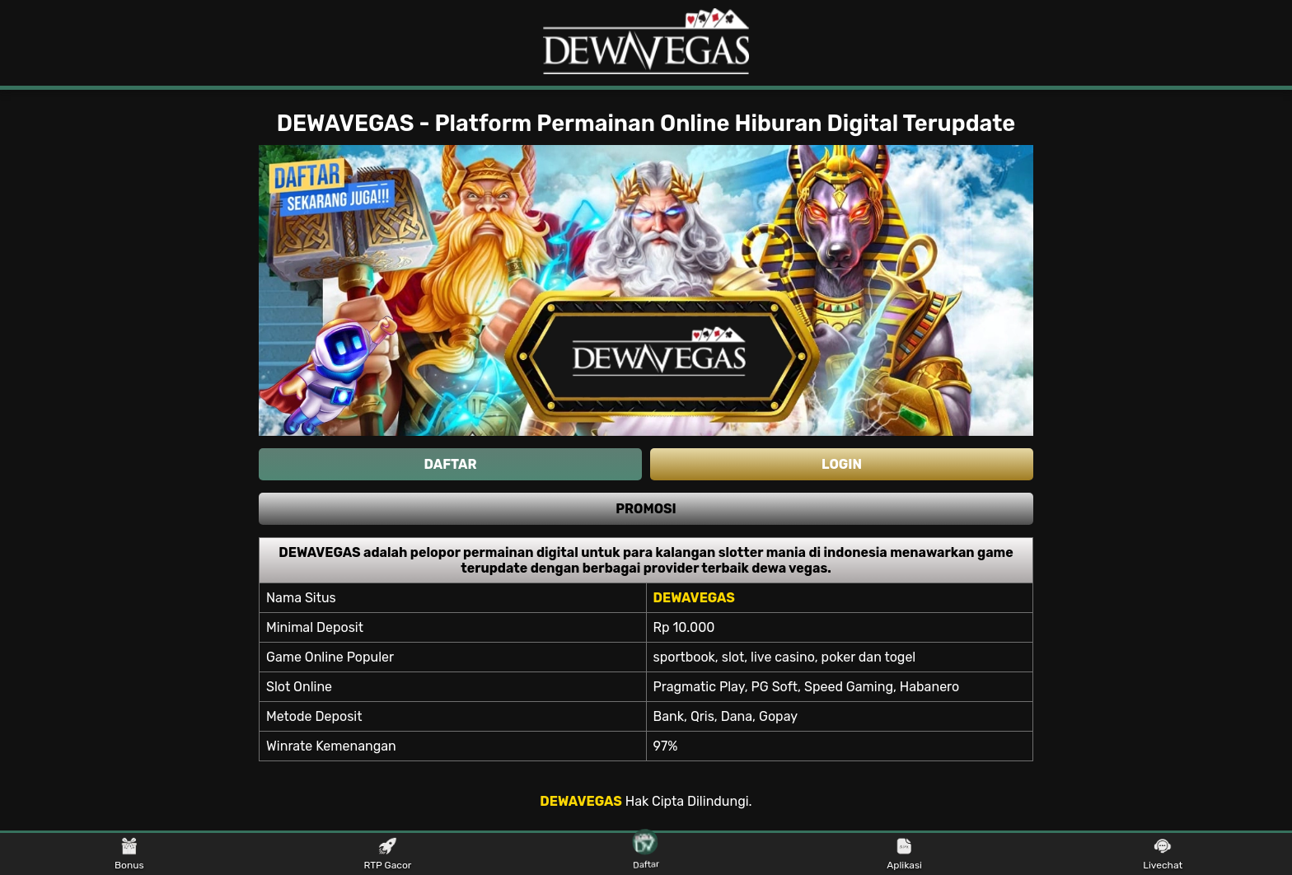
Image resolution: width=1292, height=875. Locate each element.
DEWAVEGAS (580, 801)
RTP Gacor (387, 854)
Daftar (646, 854)
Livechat (1162, 854)
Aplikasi (904, 854)
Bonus (129, 854)
